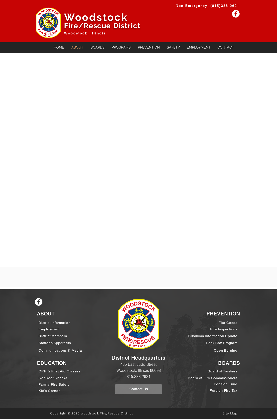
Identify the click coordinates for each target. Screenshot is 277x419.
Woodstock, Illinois (85, 33)
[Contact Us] (138, 389)
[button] (97, 47)
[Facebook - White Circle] (236, 14)
